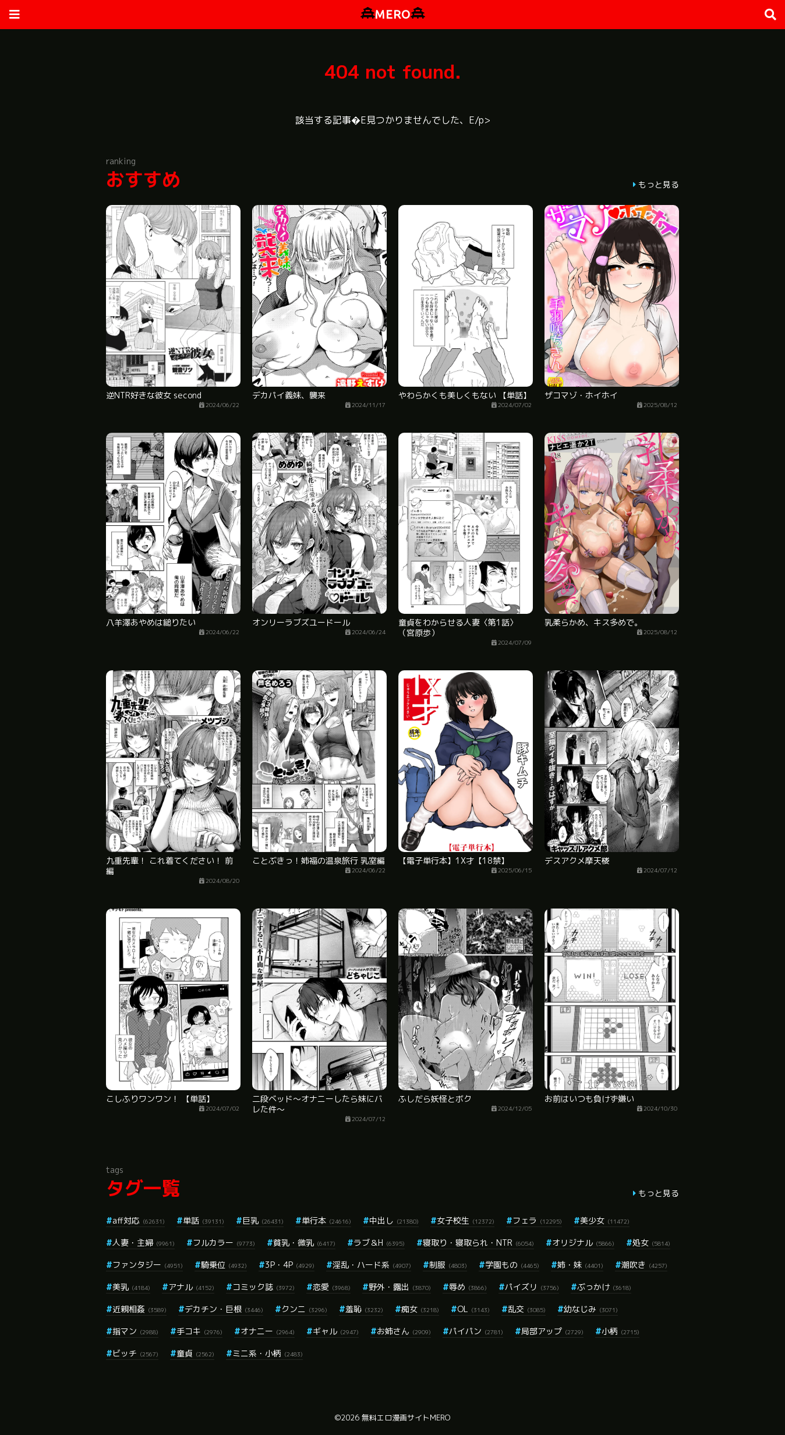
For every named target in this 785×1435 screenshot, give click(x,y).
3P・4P (289, 1264)
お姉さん (404, 1331)
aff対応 (138, 1220)
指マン (135, 1331)
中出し (394, 1220)
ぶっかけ (604, 1286)
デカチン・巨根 (224, 1308)
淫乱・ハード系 (372, 1264)
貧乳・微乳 (304, 1242)
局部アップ (552, 1331)
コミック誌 (263, 1286)
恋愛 (332, 1286)
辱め (468, 1286)
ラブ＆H (379, 1242)
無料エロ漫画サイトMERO (406, 1417)
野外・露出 (400, 1286)
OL (473, 1308)
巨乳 (263, 1220)
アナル (191, 1286)
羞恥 (364, 1308)
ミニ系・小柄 (267, 1353)
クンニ (304, 1308)
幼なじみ (591, 1308)
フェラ (537, 1220)
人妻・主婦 (143, 1242)
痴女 (420, 1308)
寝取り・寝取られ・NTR (478, 1242)
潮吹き (644, 1264)
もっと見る (658, 184)
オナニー (268, 1331)
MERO (392, 14)
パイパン (476, 1331)
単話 (203, 1220)
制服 (448, 1264)
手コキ (199, 1331)
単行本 (326, 1220)
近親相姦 (139, 1308)
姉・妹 (580, 1264)
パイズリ (532, 1286)
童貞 (195, 1353)
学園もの (512, 1264)
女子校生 (465, 1220)
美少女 (605, 1220)
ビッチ (135, 1353)
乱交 (527, 1308)
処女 (651, 1242)
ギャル (336, 1331)
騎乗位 (224, 1264)
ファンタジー (147, 1264)
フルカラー (224, 1242)
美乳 (131, 1286)
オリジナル (583, 1242)
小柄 (620, 1331)
